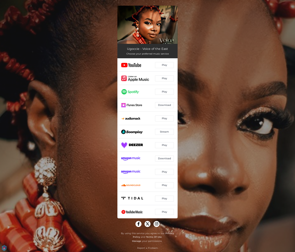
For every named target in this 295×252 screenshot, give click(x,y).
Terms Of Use (154, 236)
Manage (136, 241)
